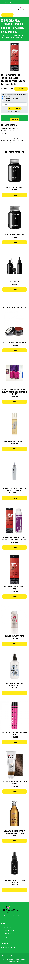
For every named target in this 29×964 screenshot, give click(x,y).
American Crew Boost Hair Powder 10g (14, 343)
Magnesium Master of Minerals (14, 235)
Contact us (9, 959)
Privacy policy (11, 961)
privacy (11, 111)
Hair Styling (12, 128)
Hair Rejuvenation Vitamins (14, 187)
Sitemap (19, 961)
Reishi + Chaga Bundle (14, 282)
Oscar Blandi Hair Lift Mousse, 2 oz (14, 441)
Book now (14, 119)
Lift (17, 128)
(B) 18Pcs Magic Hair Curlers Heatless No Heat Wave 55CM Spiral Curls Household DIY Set (14, 392)
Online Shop (7, 15)
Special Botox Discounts (11, 99)
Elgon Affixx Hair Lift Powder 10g (14, 636)
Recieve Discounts (14, 109)
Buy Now (21, 88)
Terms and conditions (20, 959)
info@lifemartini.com (6, 2)
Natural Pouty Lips (9, 930)
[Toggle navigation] (3, 8)
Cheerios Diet (8, 933)
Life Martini (7, 927)
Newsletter (7, 101)
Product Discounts (9, 97)
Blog (5, 937)
